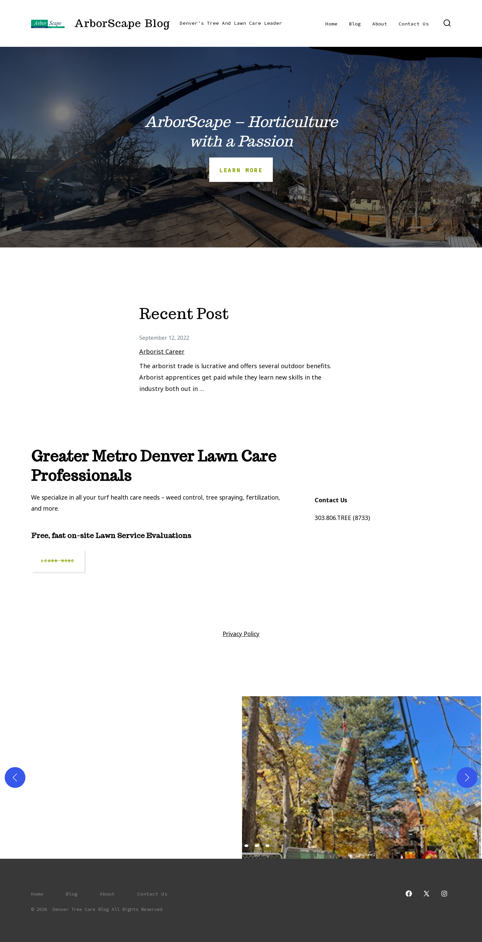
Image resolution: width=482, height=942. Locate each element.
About (379, 24)
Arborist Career (161, 351)
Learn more (241, 170)
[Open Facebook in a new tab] (408, 893)
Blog (355, 24)
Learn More (58, 560)
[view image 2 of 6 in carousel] (225, 845)
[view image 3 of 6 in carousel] (236, 845)
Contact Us (414, 24)
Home (331, 24)
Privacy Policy (241, 634)
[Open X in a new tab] (426, 893)
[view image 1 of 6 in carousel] (215, 845)
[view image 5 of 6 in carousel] (257, 845)
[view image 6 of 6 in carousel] (267, 845)
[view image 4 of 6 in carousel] (246, 845)
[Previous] (15, 777)
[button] (278, 777)
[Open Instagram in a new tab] (444, 893)
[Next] (467, 777)
